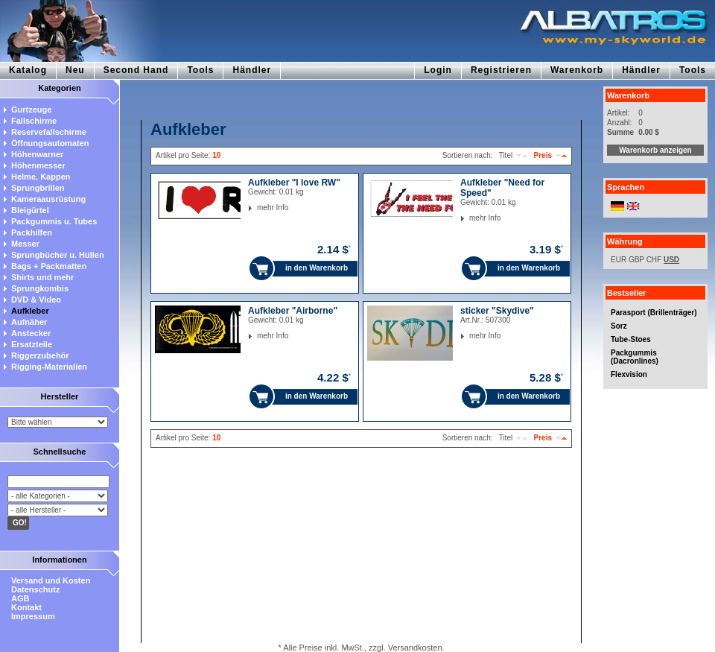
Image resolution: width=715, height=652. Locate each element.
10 (216, 155)
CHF (654, 260)
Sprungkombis (40, 288)
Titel (506, 155)
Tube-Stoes (631, 339)
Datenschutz (35, 589)
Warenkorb (576, 70)
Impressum (33, 616)
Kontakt (26, 607)
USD (671, 260)
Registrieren (501, 70)
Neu (75, 70)
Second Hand (136, 70)
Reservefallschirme (48, 131)
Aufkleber (30, 310)
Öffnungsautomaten (50, 143)
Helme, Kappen (40, 176)
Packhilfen (31, 232)
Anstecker (31, 333)
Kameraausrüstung (48, 198)
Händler (251, 70)
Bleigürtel (30, 210)
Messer (25, 243)
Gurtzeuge (31, 109)
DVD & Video (36, 299)
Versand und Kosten (50, 580)
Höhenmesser (38, 165)
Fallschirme (34, 120)
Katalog (28, 70)
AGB (20, 598)
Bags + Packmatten (48, 266)
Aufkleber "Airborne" (292, 311)
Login (438, 70)
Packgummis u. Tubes (54, 221)
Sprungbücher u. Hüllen (57, 254)
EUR (618, 260)
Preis (543, 155)
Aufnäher (29, 321)
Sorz (619, 326)
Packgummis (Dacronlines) (634, 357)
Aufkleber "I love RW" (294, 182)
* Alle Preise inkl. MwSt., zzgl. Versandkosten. (361, 647)
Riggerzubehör (40, 355)
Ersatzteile (31, 344)
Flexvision (629, 374)
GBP (636, 260)
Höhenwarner (37, 154)
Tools (200, 70)
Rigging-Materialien (49, 366)
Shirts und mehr (42, 277)
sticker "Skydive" (497, 311)
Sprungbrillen (38, 187)
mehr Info (257, 207)
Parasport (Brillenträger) (654, 312)
